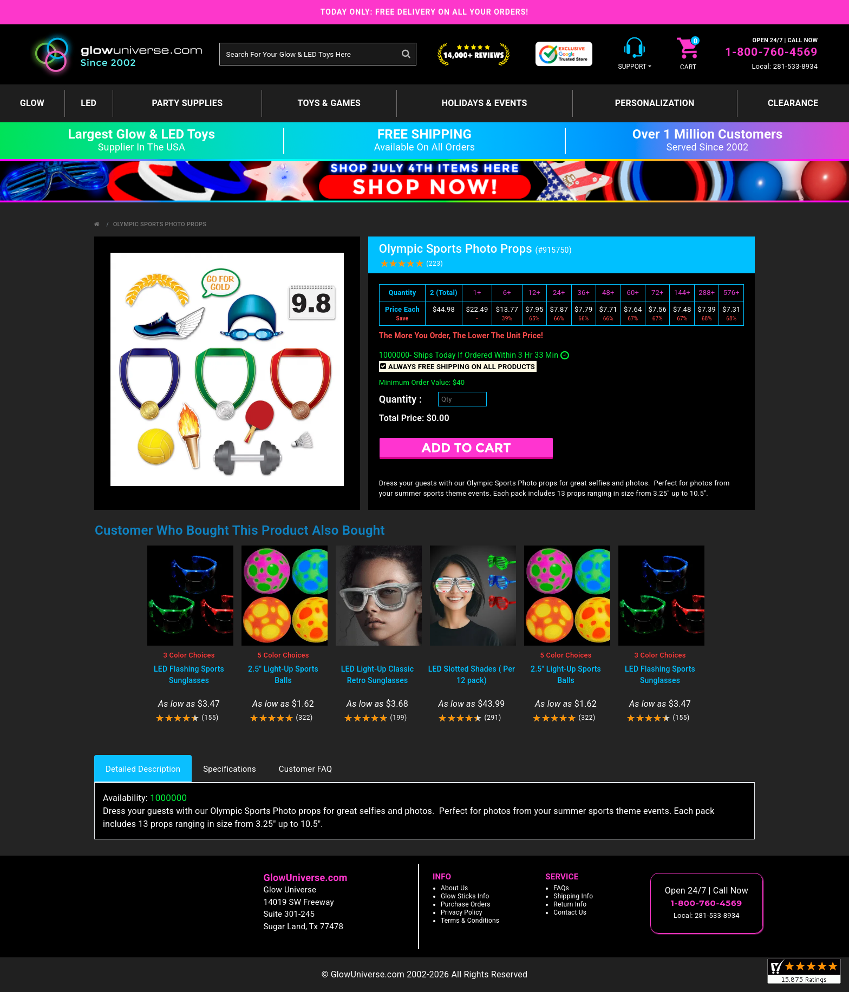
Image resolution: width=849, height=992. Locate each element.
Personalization (655, 103)
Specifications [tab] (229, 769)
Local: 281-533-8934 (785, 66)
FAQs (561, 888)
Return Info (569, 904)
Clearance (793, 103)
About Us (454, 888)
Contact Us (569, 912)
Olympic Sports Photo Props (159, 224)
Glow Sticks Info (465, 896)
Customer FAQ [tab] (305, 769)
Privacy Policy (461, 912)
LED (88, 103)
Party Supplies (187, 103)
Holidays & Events (484, 103)
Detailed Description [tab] (143, 769)
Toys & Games (329, 103)
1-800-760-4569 (771, 51)
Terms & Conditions (470, 920)
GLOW (32, 103)
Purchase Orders (466, 904)
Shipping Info (573, 896)
